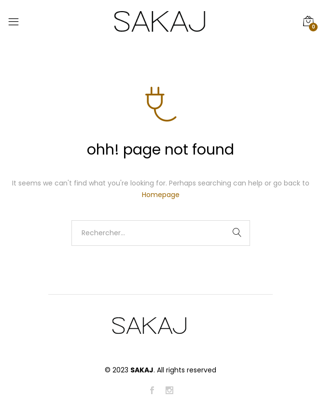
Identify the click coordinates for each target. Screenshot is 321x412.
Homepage (161, 194)
